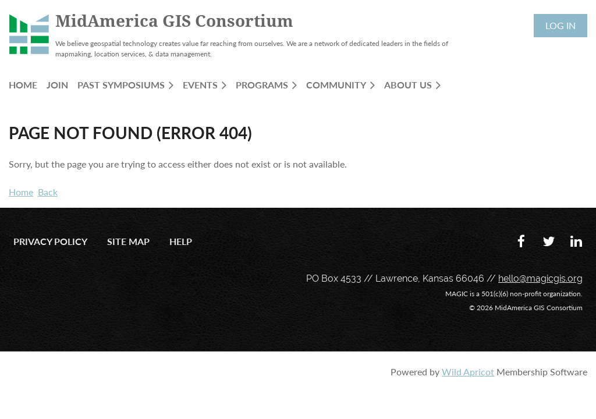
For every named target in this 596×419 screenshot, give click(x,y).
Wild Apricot (468, 371)
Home (21, 191)
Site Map (128, 241)
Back (48, 191)
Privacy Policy (50, 241)
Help (180, 241)
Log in (560, 25)
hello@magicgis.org (540, 278)
